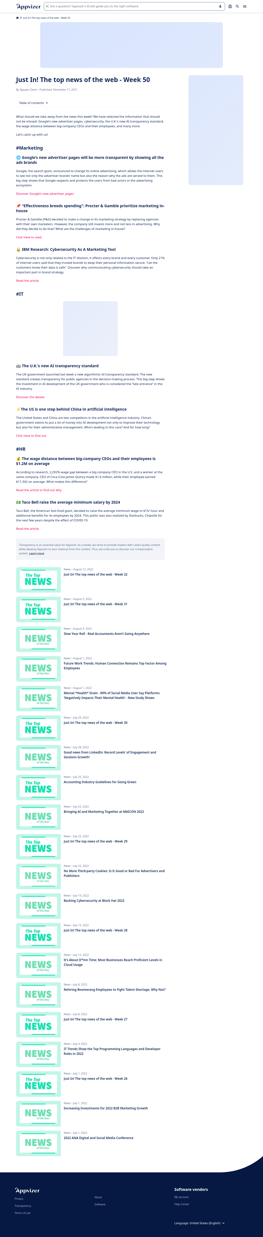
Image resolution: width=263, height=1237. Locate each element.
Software (99, 1204)
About (98, 1197)
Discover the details (30, 397)
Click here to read (28, 237)
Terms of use (23, 1213)
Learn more (36, 553)
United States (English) (208, 1223)
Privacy (19, 1198)
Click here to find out (31, 436)
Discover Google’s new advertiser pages (45, 193)
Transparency (23, 1206)
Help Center (181, 1204)
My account (181, 1197)
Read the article (27, 280)
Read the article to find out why (39, 490)
